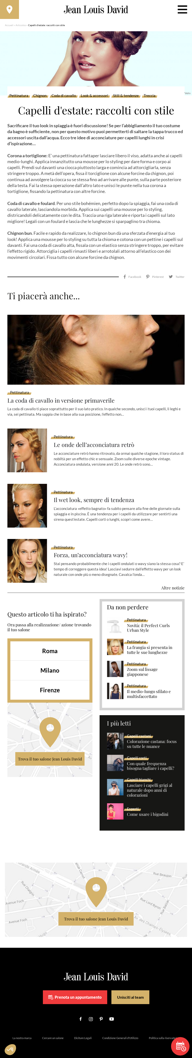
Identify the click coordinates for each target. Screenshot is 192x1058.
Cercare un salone (53, 1032)
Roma (50, 644)
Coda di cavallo (64, 96)
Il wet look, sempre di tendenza (95, 494)
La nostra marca (22, 1032)
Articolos (21, 25)
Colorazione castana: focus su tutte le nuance (152, 738)
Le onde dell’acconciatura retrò (95, 438)
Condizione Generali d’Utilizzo (120, 1032)
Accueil (9, 25)
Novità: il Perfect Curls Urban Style (148, 622)
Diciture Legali (83, 1032)
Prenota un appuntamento (75, 991)
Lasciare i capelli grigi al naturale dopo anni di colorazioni (149, 784)
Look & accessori (94, 96)
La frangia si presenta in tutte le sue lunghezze (149, 644)
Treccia (150, 96)
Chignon (40, 96)
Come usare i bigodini (147, 808)
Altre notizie (173, 582)
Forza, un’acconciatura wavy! (92, 549)
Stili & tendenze (126, 96)
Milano (49, 664)
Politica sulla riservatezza (164, 1032)
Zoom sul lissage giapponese (142, 666)
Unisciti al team (130, 991)
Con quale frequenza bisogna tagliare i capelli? (150, 760)
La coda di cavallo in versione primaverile (62, 394)
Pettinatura (18, 96)
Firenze (50, 684)
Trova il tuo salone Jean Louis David (50, 753)
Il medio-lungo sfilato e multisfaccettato (149, 688)
